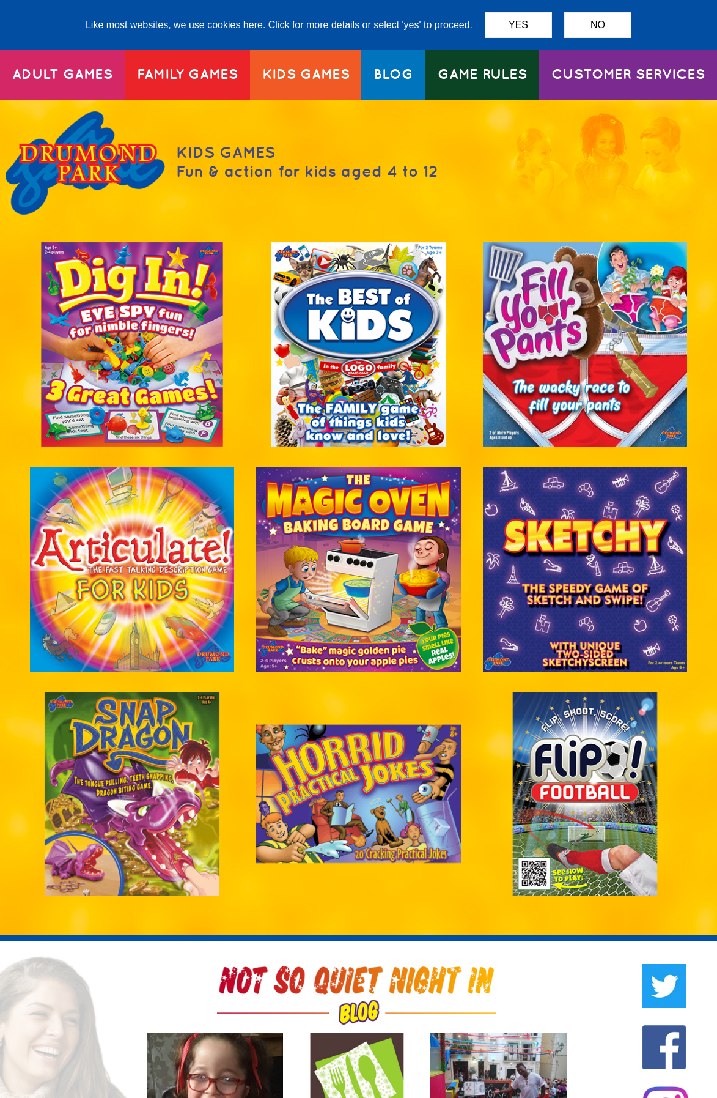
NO (597, 25)
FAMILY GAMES (187, 73)
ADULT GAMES (62, 73)
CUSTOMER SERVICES (628, 73)
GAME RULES (482, 73)
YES (518, 25)
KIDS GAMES (306, 73)
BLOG (393, 73)
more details (332, 25)
